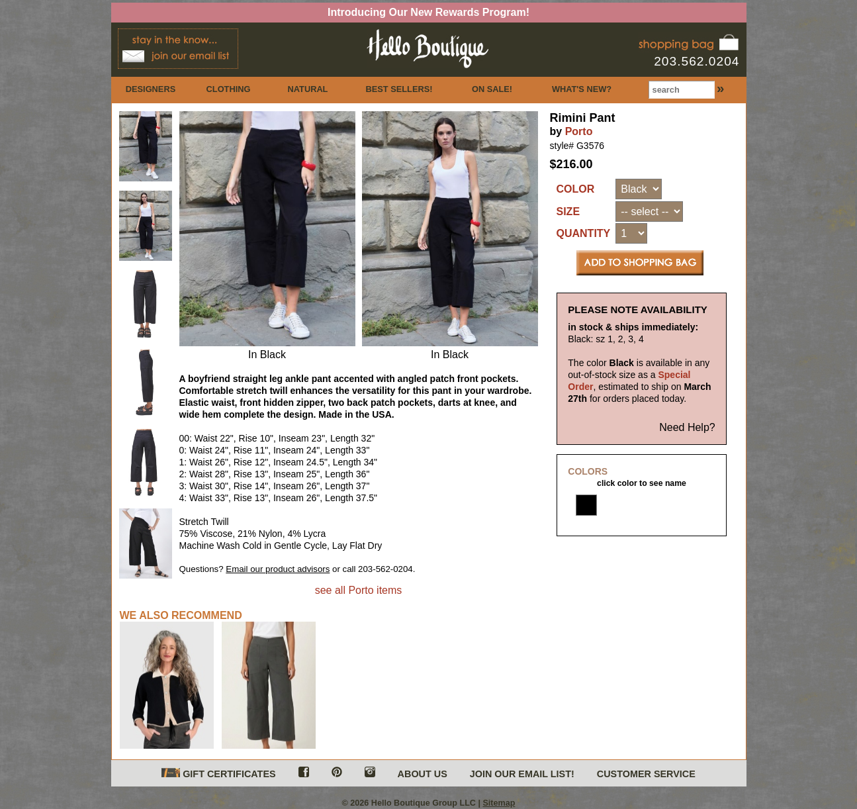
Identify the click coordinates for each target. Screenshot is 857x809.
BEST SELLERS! (399, 89)
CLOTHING (228, 89)
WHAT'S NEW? (581, 89)
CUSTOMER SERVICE (646, 774)
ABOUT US (422, 774)
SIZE (568, 211)
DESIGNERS (150, 89)
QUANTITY (584, 233)
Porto (579, 131)
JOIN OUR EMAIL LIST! (522, 774)
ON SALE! (492, 89)
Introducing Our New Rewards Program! (428, 12)
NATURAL (308, 89)
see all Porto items (358, 590)
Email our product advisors (278, 569)
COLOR (576, 189)
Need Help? (687, 427)
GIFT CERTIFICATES (218, 773)
